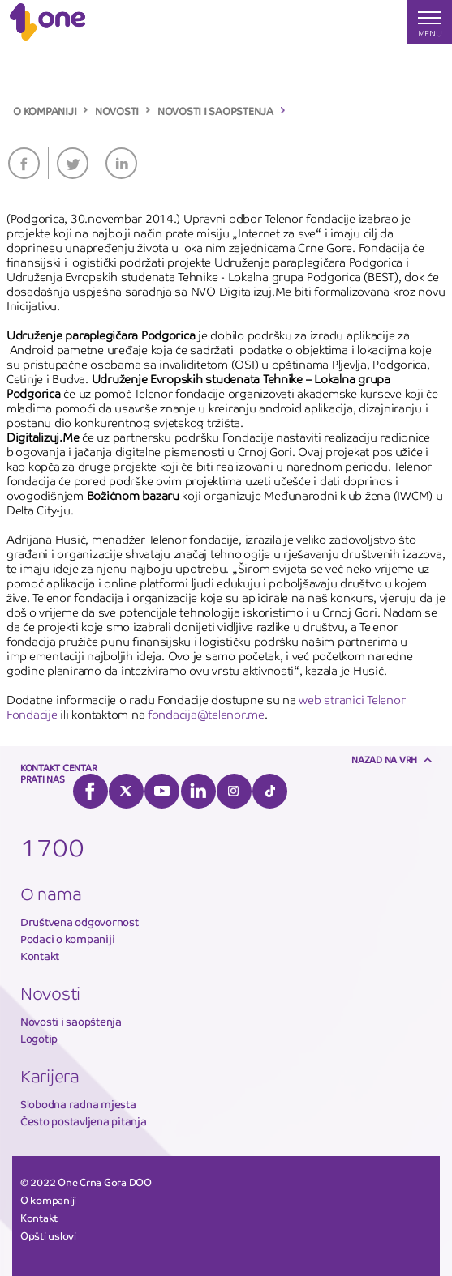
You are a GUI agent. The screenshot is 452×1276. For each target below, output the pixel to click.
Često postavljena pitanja (83, 1122)
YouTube (161, 791)
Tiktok (269, 791)
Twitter (72, 163)
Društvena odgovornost (79, 922)
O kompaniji (48, 1200)
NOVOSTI (117, 111)
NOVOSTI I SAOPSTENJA (215, 111)
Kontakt (39, 956)
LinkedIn (121, 163)
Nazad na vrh (384, 760)
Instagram (234, 791)
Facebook (24, 163)
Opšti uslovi (48, 1236)
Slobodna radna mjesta (78, 1105)
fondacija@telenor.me (206, 714)
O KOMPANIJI (44, 111)
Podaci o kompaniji (67, 939)
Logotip (39, 1039)
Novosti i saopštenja (71, 1022)
